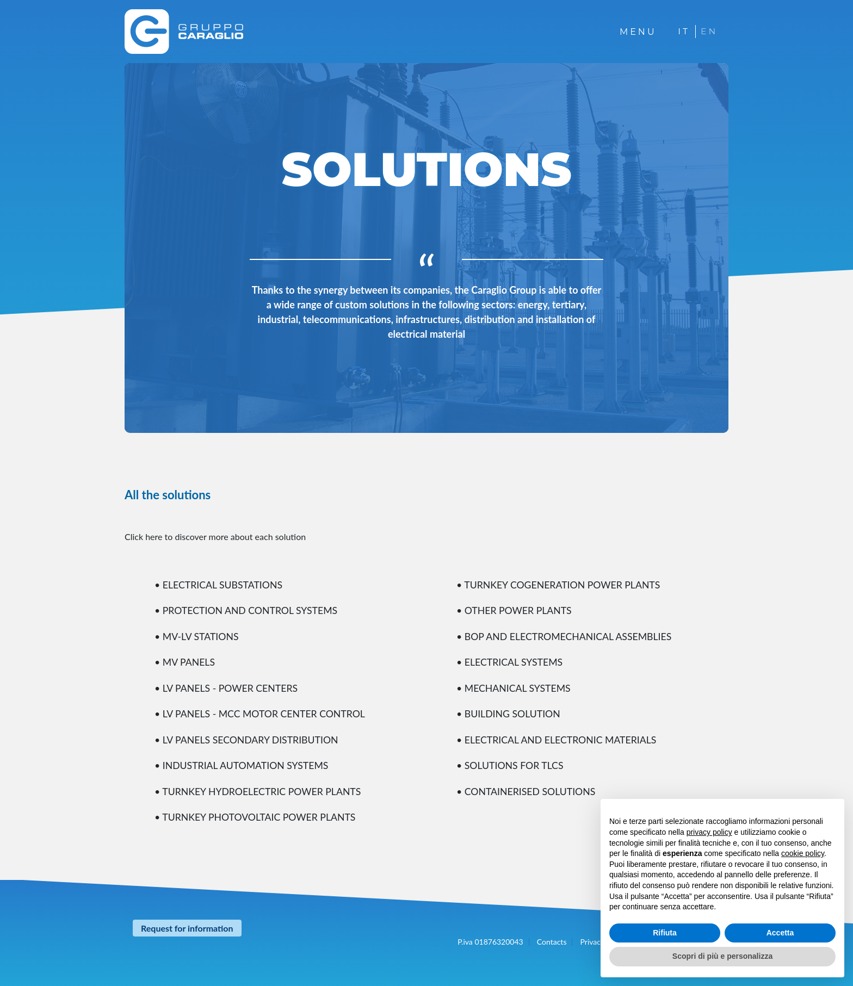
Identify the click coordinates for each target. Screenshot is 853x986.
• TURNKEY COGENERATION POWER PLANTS (560, 585)
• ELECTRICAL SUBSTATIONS (219, 585)
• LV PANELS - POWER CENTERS (227, 687)
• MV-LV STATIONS (198, 636)
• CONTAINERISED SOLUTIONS (527, 789)
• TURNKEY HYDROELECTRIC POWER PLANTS (259, 789)
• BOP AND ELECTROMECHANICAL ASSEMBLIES (566, 636)
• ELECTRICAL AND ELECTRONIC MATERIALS (558, 738)
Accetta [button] (780, 932)
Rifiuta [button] (665, 932)
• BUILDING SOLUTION (509, 712)
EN (709, 31)
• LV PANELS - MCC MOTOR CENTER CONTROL (261, 712)
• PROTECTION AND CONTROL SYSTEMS (247, 610)
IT (683, 31)
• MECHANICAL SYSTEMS (514, 687)
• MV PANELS (185, 661)
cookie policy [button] (802, 853)
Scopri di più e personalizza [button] (722, 956)
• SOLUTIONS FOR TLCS (510, 764)
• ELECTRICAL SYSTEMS (510, 661)
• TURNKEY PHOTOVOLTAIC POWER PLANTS (257, 815)
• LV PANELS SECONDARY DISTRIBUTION (248, 738)
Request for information (187, 925)
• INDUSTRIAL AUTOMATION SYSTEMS (243, 764)
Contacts (552, 939)
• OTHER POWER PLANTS (515, 610)
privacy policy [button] (709, 832)
